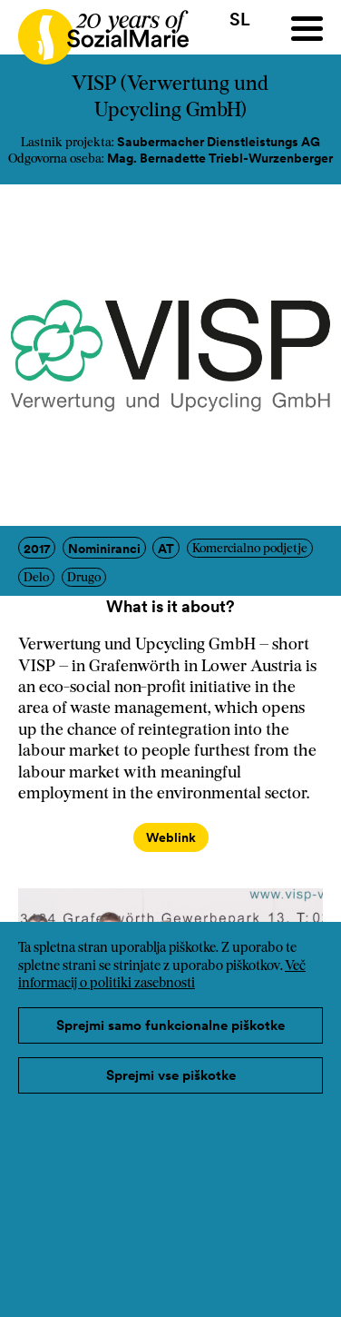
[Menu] (307, 28)
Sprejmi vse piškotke (171, 1075)
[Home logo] (94, 28)
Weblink (171, 837)
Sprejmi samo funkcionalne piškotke (170, 1025)
